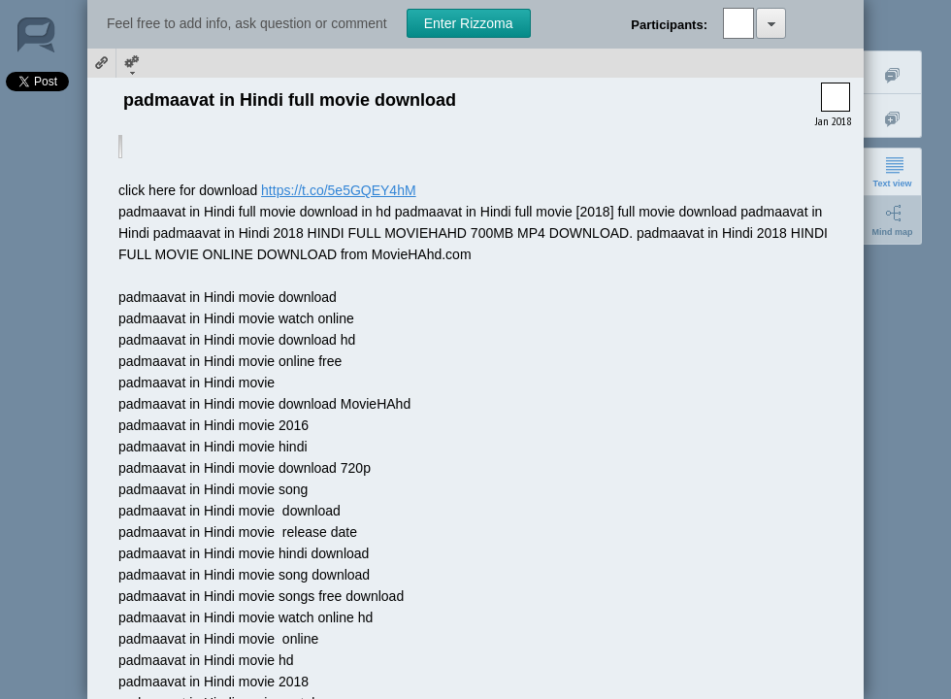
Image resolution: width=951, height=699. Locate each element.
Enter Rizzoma (468, 23)
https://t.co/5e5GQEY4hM (338, 190)
